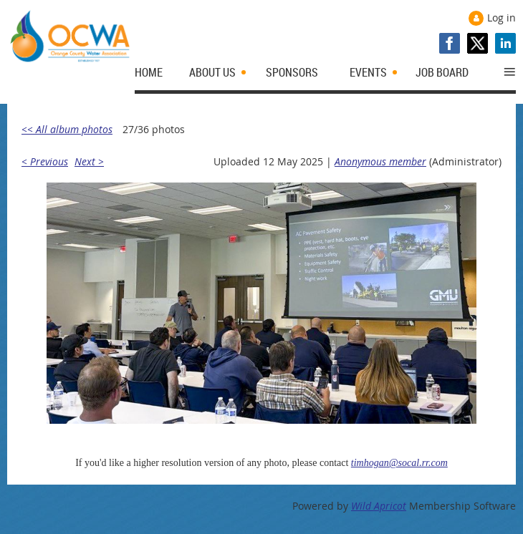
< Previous (44, 161)
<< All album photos (66, 129)
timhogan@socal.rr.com (399, 462)
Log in (501, 17)
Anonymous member (380, 161)
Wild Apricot (378, 506)
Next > (89, 161)
